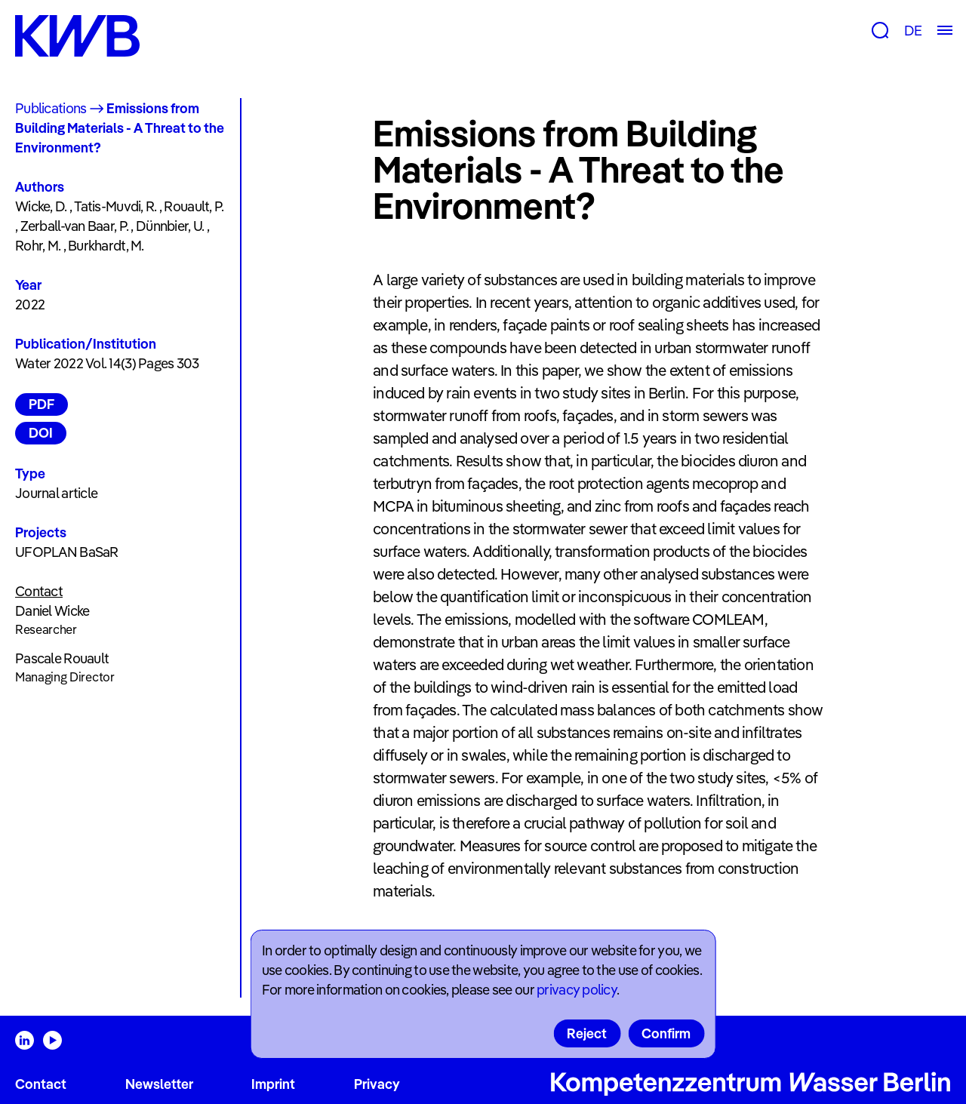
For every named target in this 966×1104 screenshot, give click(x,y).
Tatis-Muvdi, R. (115, 206)
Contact (40, 1084)
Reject (587, 1033)
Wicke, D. (41, 206)
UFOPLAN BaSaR (66, 552)
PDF (41, 404)
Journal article (56, 493)
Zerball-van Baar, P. (74, 226)
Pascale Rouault (62, 658)
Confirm (666, 1033)
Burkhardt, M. (106, 245)
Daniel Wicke (52, 611)
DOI (41, 432)
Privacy (377, 1084)
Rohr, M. (37, 245)
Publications (50, 108)
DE (912, 30)
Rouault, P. (193, 206)
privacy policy (577, 989)
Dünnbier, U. (170, 226)
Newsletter (159, 1084)
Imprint (273, 1084)
